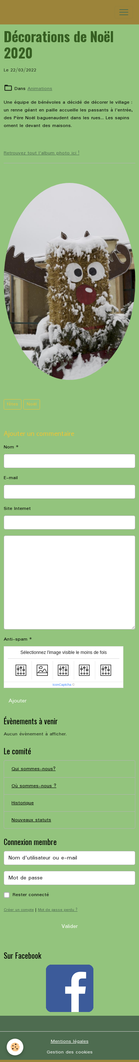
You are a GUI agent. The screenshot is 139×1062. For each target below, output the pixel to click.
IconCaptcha (62, 685)
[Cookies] (15, 1047)
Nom (9, 447)
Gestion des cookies (70, 1052)
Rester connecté (31, 895)
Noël (32, 404)
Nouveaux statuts (31, 820)
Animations (39, 89)
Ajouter (18, 701)
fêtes (12, 404)
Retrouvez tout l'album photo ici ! (41, 153)
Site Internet (17, 508)
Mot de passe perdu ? (57, 910)
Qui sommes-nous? (33, 769)
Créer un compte (19, 910)
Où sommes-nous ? (33, 786)
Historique (22, 803)
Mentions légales (70, 1041)
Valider (70, 926)
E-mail (11, 478)
